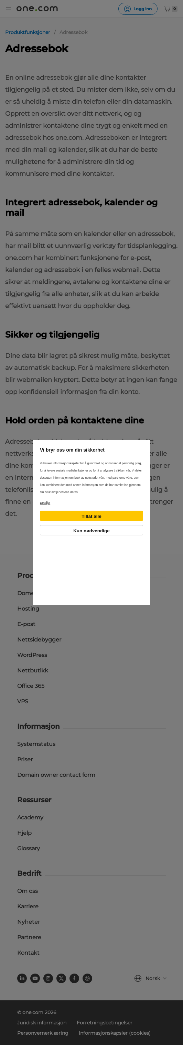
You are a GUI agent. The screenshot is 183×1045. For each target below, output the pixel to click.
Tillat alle (91, 516)
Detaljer (45, 502)
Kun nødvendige (91, 530)
